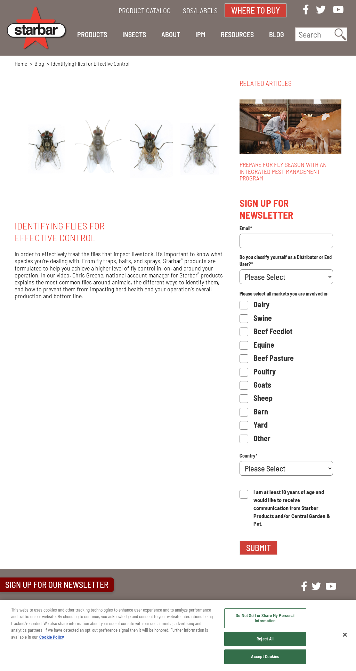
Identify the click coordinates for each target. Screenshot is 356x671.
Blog (39, 63)
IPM (200, 34)
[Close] (345, 634)
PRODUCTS (92, 34)
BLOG (276, 34)
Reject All (265, 638)
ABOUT (170, 34)
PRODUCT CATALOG (145, 10)
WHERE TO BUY (255, 10)
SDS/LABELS (200, 10)
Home (21, 63)
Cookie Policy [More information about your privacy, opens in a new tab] (51, 637)
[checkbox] (286, 372)
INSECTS (134, 34)
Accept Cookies (265, 656)
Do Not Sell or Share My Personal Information (265, 618)
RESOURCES (237, 34)
